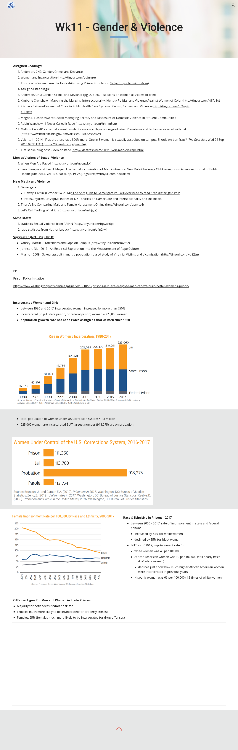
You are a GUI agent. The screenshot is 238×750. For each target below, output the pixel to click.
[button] (233, 5)
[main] (119, 29)
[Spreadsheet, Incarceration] (119, 664)
